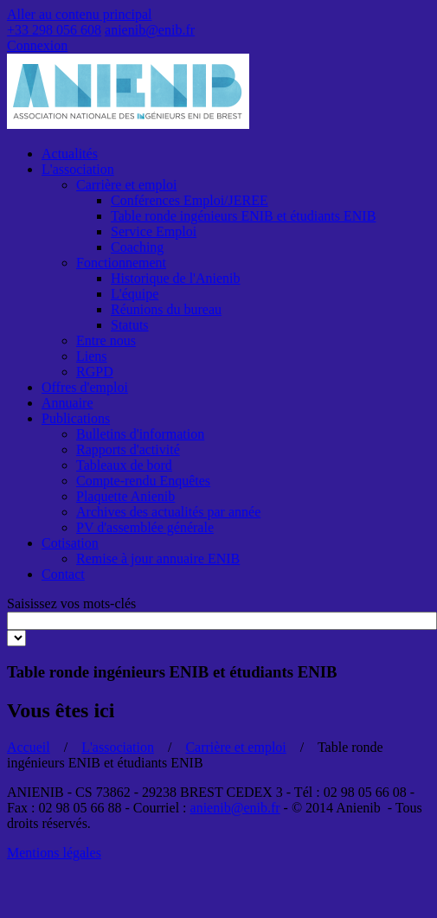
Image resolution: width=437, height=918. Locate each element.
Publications (76, 418)
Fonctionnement (121, 262)
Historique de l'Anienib (176, 278)
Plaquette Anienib (125, 496)
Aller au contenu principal (79, 14)
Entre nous (106, 340)
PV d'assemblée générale (145, 527)
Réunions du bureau (166, 309)
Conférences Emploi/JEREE (189, 200)
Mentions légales (54, 852)
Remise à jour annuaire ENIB (158, 558)
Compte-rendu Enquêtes (143, 480)
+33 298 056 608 (54, 29)
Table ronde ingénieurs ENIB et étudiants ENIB (243, 216)
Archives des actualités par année (168, 511)
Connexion (37, 45)
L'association (78, 169)
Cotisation (70, 543)
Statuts (130, 325)
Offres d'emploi (85, 387)
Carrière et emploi (126, 184)
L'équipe (134, 293)
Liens (91, 356)
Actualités (70, 153)
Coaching (137, 247)
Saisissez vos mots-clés (71, 603)
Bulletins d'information (140, 434)
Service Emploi (153, 231)
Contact (63, 574)
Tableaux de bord (124, 465)
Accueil (28, 747)
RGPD (94, 371)
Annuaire (67, 402)
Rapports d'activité (128, 449)
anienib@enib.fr (150, 29)
